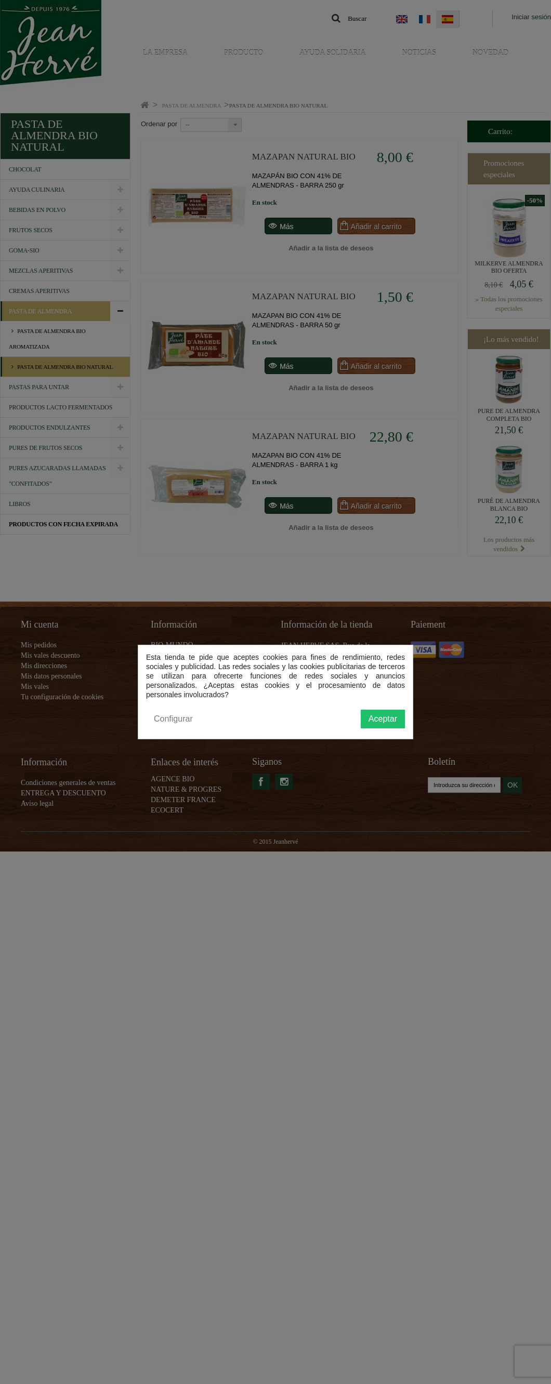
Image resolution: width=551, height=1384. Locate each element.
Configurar (173, 718)
